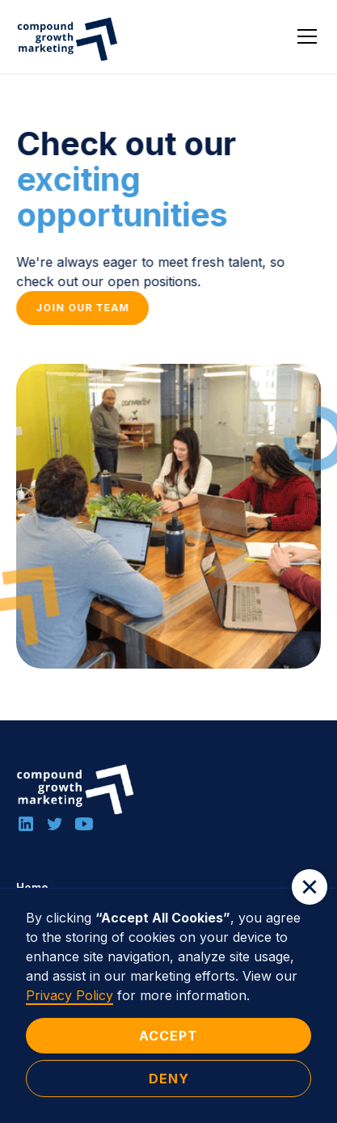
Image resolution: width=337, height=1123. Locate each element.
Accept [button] (168, 1036)
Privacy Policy (69, 995)
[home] (68, 37)
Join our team (82, 308)
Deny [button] (169, 1078)
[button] (304, 36)
